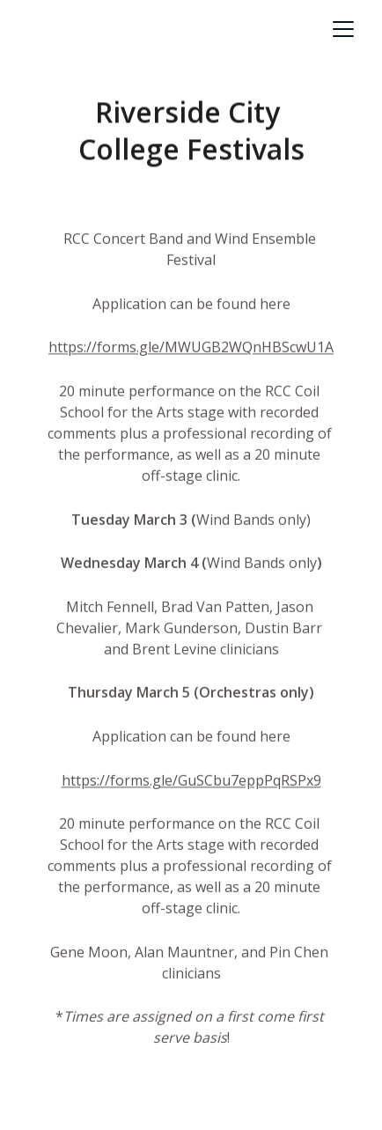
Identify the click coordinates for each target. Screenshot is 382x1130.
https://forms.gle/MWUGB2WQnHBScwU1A (191, 349)
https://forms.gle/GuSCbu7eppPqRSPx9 (191, 782)
